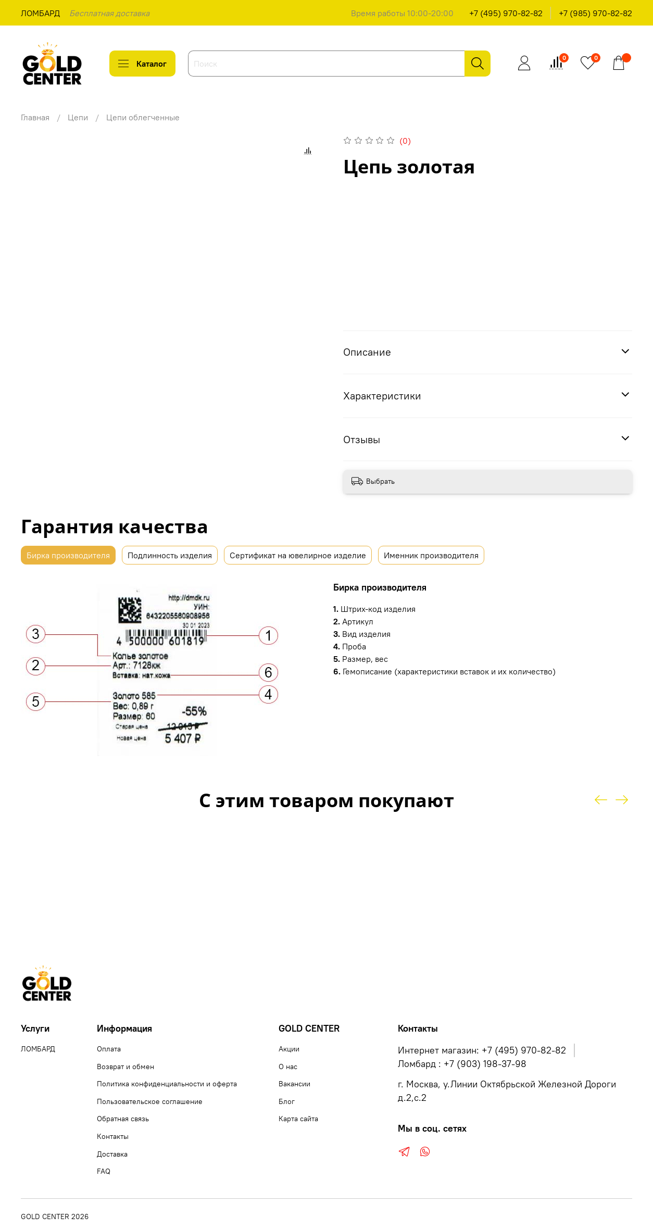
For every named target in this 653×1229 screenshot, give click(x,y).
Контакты (113, 1136)
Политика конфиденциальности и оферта (167, 1083)
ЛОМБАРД (40, 13)
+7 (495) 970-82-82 (506, 13)
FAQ (103, 1171)
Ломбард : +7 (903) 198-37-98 (462, 1064)
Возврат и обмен (125, 1066)
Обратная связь (123, 1118)
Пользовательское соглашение (150, 1101)
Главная (35, 117)
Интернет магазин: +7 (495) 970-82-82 (482, 1050)
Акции (289, 1049)
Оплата (109, 1049)
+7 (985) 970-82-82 (595, 13)
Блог (287, 1101)
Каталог (142, 63)
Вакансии (294, 1083)
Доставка (112, 1154)
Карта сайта (298, 1118)
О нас (288, 1066)
